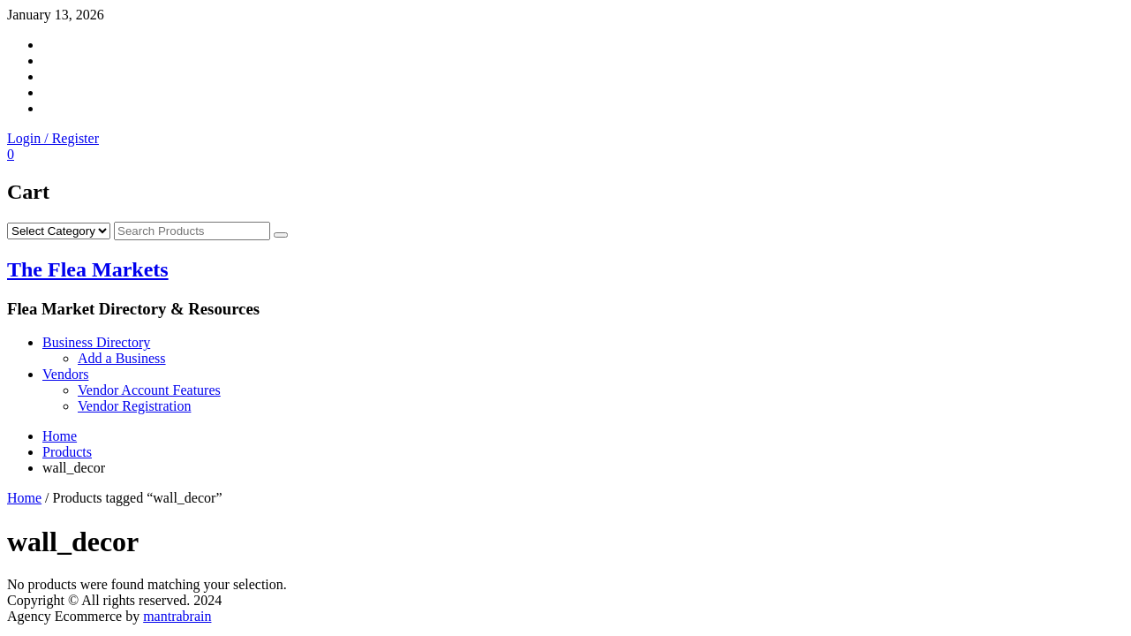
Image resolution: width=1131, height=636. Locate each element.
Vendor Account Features (149, 390)
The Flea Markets (88, 269)
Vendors (65, 374)
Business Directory (96, 342)
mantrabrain (177, 616)
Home (24, 497)
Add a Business (122, 358)
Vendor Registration (134, 405)
